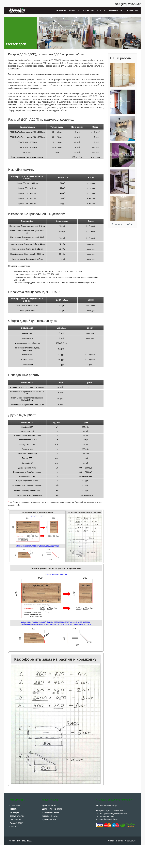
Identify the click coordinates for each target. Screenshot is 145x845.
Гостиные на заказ (50, 812)
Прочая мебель (49, 819)
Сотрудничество (113, 10)
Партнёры (14, 812)
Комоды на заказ (49, 816)
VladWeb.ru (130, 841)
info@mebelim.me (111, 819)
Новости (74, 10)
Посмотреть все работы (122, 224)
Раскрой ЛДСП (16, 823)
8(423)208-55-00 (106, 814)
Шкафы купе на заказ (52, 809)
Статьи (12, 826)
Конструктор (15, 819)
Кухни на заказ (49, 805)
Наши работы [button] (91, 10)
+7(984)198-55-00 (107, 816)
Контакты (132, 10)
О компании (14, 805)
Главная (61, 10)
